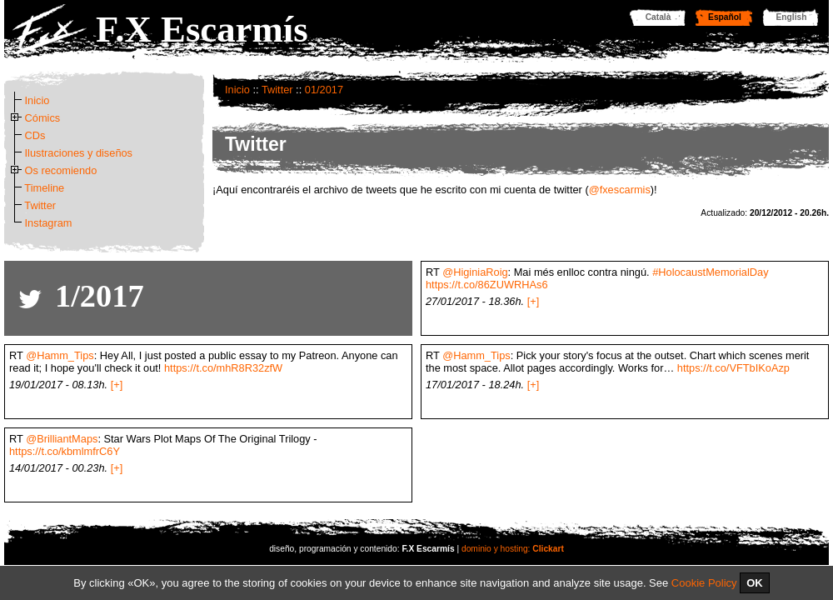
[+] (533, 301)
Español (724, 17)
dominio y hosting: (512, 548)
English (791, 17)
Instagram (48, 223)
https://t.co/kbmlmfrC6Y (64, 451)
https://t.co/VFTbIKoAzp (733, 368)
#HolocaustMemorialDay (710, 272)
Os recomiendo (61, 170)
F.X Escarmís (202, 29)
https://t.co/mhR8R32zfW (223, 368)
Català (658, 17)
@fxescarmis (620, 189)
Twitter (277, 89)
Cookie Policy (704, 583)
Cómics (43, 118)
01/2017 (324, 89)
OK (754, 583)
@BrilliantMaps (61, 438)
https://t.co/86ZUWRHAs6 (487, 284)
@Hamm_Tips (60, 355)
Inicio (237, 89)
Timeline (44, 188)
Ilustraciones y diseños (78, 153)
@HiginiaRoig (474, 272)
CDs (35, 135)
